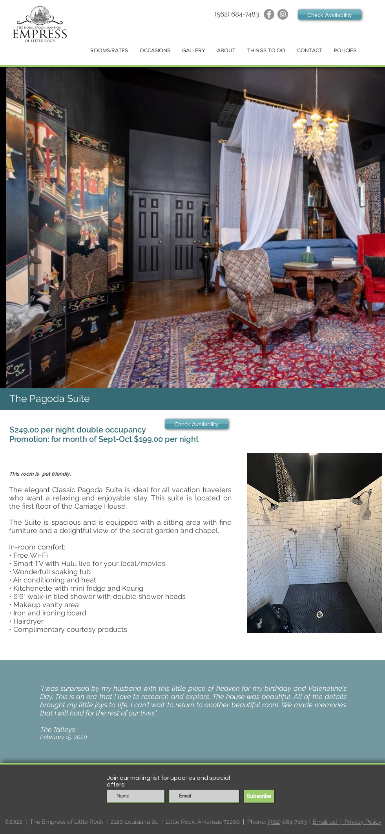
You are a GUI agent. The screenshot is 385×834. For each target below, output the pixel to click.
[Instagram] (282, 14)
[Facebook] (269, 14)
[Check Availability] (329, 14)
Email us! (325, 821)
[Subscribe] (259, 796)
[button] (109, 50)
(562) (274, 821)
